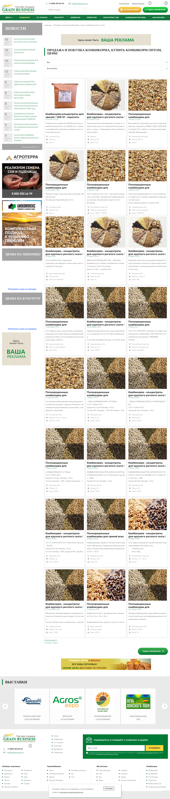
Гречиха (7, 784)
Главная (47, 25)
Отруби (27, 784)
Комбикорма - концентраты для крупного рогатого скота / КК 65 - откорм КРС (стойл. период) (147, 465)
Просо (6, 780)
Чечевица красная (78, 770)
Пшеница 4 (28, 770)
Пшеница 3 (8, 770)
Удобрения (75, 17)
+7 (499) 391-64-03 (56, 4)
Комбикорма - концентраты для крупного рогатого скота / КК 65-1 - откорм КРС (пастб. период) (64, 253)
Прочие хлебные (11, 787)
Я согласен (109, 788)
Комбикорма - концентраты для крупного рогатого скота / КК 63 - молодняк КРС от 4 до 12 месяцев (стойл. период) (147, 394)
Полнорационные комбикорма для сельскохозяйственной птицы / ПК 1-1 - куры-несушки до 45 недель (146, 606)
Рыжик (123, 777)
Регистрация (124, 3)
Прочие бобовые (56, 780)
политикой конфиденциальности (71, 792)
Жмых (101, 780)
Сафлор (124, 770)
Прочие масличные (128, 780)
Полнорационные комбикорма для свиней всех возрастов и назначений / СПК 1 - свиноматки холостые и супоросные (106, 535)
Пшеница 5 (8, 774)
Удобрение (58, 749)
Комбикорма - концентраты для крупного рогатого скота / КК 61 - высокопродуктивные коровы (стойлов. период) (106, 253)
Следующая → (50, 640)
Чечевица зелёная (56, 774)
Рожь (26, 774)
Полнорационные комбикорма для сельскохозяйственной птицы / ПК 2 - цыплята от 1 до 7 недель (105, 606)
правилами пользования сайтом (147, 753)
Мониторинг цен (111, 17)
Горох (51, 770)
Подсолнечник (104, 770)
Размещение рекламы (136, 17)
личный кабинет (131, 9)
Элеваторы (92, 17)
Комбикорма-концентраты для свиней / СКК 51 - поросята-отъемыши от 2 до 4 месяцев (65, 116)
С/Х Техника (41, 17)
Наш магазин (158, 17)
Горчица (124, 774)
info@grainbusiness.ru (80, 4)
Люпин (51, 777)
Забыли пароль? (138, 3)
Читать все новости (29, 147)
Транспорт (59, 17)
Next (165, 706)
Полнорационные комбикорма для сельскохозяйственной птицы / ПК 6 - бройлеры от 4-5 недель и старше (146, 323)
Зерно (56, 736)
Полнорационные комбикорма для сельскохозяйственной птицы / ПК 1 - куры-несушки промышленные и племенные (147, 116)
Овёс (26, 777)
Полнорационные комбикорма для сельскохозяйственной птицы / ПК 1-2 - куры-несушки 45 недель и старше (146, 186)
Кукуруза (27, 780)
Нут (72, 774)
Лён (100, 777)
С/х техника (58, 742)
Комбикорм (24, 17)
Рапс (100, 774)
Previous (5, 706)
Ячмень (7, 777)
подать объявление (156, 9)
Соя (72, 777)
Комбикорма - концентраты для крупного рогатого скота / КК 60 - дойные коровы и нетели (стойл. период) (106, 116)
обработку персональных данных (107, 754)
